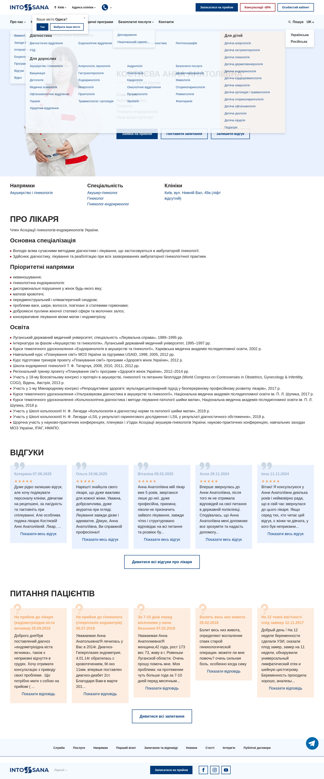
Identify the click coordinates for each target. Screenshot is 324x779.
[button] (61, 7)
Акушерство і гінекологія (31, 193)
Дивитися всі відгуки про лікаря (162, 562)
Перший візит (126, 747)
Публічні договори (257, 747)
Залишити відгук (230, 134)
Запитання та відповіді (161, 747)
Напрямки (100, 747)
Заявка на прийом (137, 134)
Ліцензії (59, 770)
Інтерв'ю (229, 747)
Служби (59, 747)
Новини (191, 747)
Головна (17, 35)
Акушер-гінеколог (102, 193)
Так (42, 26)
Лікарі (35, 35)
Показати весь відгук (38, 534)
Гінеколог (95, 198)
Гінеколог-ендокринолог (108, 204)
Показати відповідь (38, 694)
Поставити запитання (184, 134)
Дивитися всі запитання (162, 716)
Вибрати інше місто (67, 26)
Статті (209, 747)
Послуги (79, 747)
